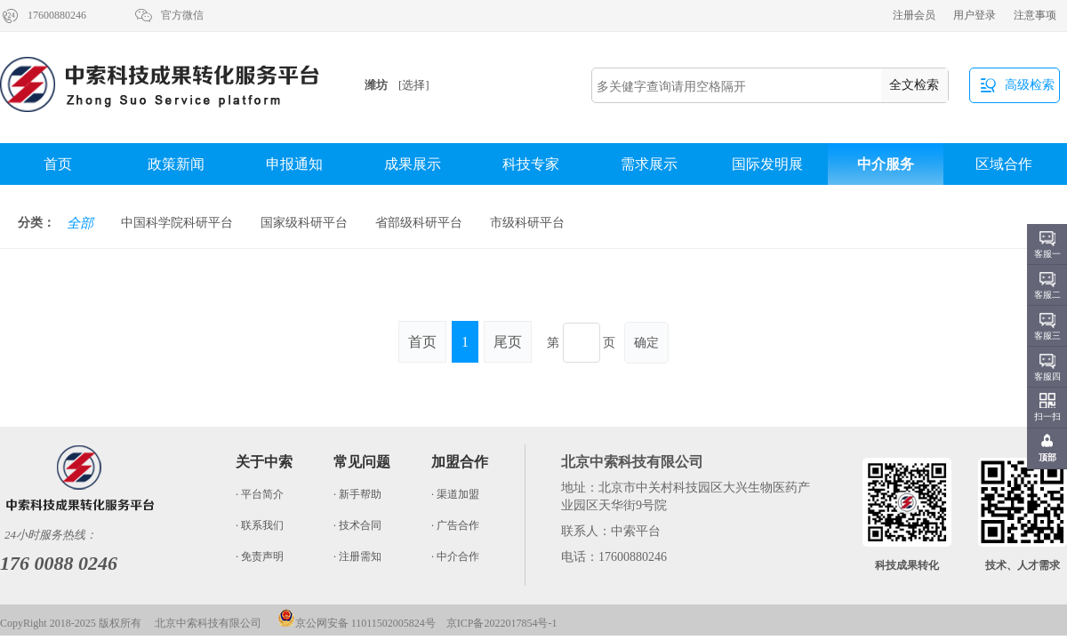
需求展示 (649, 164)
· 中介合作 (455, 556)
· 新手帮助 (357, 494)
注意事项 (1035, 15)
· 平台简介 (260, 494)
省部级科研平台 (418, 222)
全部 (80, 223)
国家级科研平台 (304, 222)
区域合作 (1003, 164)
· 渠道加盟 (455, 494)
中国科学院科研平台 (177, 222)
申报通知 (294, 164)
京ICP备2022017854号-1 (502, 623)
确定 (646, 342)
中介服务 (885, 164)
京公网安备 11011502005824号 (356, 623)
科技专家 (530, 164)
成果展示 (412, 164)
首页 (58, 164)
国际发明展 (767, 164)
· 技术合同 (357, 525)
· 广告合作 (455, 525)
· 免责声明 (260, 556)
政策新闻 (176, 164)
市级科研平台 (527, 222)
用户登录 (974, 15)
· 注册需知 (357, 556)
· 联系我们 (260, 525)
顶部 (1047, 457)
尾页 (507, 341)
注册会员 (914, 15)
